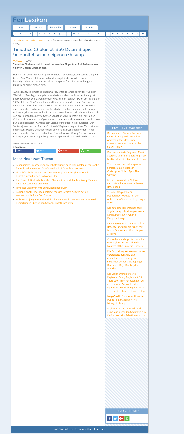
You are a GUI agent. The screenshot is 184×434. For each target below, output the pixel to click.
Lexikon (30, 20)
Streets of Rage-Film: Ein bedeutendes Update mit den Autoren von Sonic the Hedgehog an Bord (126, 197)
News (21, 27)
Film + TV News (38, 40)
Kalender (69, 429)
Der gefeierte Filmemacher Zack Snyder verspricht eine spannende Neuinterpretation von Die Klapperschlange (125, 213)
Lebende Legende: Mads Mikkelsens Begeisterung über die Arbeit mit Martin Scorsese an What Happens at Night (126, 228)
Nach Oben (58, 429)
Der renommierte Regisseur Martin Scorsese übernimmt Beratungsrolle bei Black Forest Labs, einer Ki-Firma (127, 156)
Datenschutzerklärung (84, 429)
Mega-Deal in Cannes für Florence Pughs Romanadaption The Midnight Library (125, 300)
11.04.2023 (17, 61)
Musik (38, 27)
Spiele (89, 27)
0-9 (143, 33)
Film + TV (55, 27)
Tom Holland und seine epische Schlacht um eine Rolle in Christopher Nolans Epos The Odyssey (124, 169)
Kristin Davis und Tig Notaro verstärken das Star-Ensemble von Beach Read (125, 183)
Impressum (100, 429)
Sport (72, 27)
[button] (23, 151)
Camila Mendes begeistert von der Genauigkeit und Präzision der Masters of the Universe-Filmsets (125, 243)
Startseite (17, 40)
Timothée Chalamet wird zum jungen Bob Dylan (41, 187)
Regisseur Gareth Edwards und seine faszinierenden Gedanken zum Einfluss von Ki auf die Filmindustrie (127, 312)
